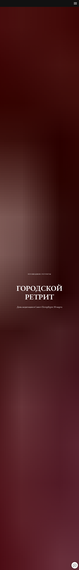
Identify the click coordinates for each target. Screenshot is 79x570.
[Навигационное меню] (75, 3)
